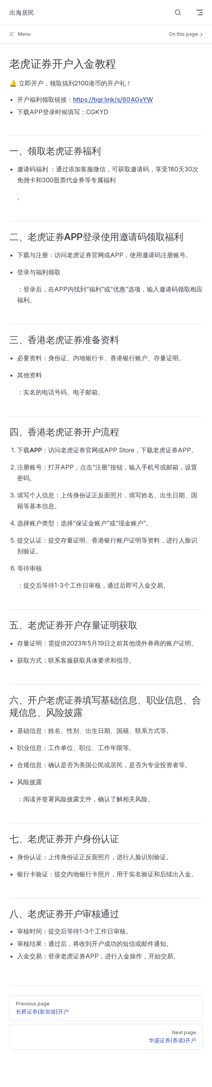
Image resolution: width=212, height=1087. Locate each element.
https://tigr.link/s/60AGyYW (113, 99)
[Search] (178, 12)
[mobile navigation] (199, 12)
